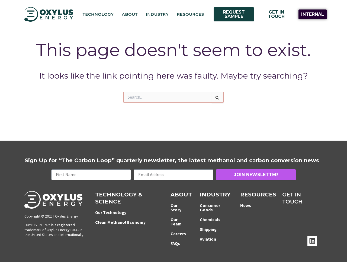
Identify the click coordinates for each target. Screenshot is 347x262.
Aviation (208, 239)
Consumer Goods (210, 208)
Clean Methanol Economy (120, 222)
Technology (98, 14)
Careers (178, 234)
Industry (157, 14)
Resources (190, 14)
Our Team (176, 222)
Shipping (208, 229)
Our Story (176, 208)
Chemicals (210, 220)
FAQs (175, 244)
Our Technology (110, 213)
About (129, 14)
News (245, 206)
